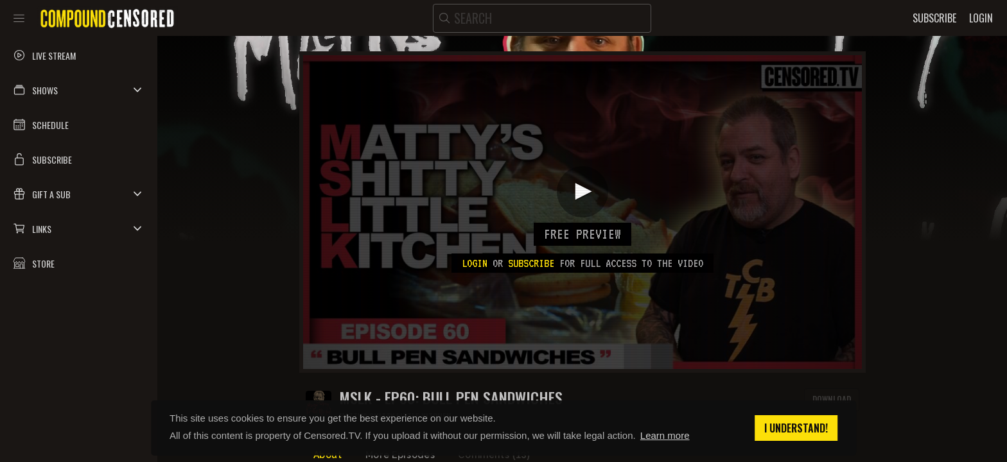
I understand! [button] (796, 428)
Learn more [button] (665, 435)
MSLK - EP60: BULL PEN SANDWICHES (451, 397)
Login (474, 263)
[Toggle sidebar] (19, 18)
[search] (542, 18)
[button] (78, 90)
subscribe (531, 263)
